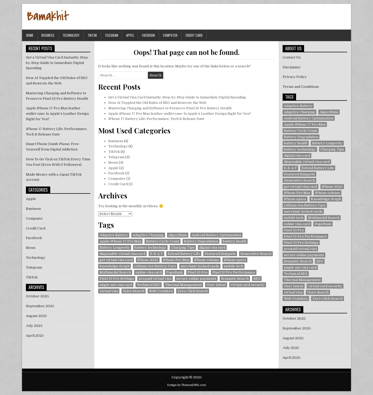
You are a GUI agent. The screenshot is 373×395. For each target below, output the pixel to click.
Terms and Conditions (301, 87)
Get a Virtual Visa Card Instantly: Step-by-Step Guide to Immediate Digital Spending (177, 97)
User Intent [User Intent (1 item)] (216, 285)
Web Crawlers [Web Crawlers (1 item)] (161, 291)
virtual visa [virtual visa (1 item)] (108, 291)
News (113, 162)
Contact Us (292, 57)
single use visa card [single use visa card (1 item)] (115, 285)
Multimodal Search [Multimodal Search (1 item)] (115, 272)
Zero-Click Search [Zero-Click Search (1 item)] (192, 291)
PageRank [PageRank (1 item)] (174, 272)
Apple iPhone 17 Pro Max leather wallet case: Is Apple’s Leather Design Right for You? (179, 114)
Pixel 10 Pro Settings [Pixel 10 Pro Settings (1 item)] (116, 279)
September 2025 (40, 306)
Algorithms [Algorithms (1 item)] (177, 235)
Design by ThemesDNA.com (186, 385)
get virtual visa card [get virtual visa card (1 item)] (116, 260)
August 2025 (36, 316)
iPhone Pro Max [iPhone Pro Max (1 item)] (176, 260)
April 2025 (35, 335)
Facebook (148, 35)
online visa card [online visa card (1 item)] (148, 272)
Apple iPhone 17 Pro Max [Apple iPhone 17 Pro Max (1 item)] (120, 241)
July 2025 (34, 326)
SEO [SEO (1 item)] (256, 279)
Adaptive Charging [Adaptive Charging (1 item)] (148, 235)
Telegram (111, 35)
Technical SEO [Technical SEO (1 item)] (148, 285)
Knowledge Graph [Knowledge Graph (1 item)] (114, 266)
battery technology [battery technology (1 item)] (150, 247)
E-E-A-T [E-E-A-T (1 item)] (156, 254)
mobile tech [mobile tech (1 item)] (233, 266)
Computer (170, 35)
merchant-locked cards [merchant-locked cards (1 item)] (200, 266)
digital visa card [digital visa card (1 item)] (212, 247)
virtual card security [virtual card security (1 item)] (248, 285)
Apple (130, 35)
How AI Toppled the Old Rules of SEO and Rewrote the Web (157, 103)
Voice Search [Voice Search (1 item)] (133, 291)
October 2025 (37, 296)
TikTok (92, 35)
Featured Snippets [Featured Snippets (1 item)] (220, 254)
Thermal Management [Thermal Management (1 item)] (183, 285)
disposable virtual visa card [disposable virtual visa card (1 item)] (122, 254)
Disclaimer (292, 67)
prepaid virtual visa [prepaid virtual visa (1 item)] (155, 279)
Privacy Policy (295, 77)
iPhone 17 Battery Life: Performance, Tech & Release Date (156, 119)
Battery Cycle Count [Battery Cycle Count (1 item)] (162, 241)
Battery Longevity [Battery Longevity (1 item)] (114, 247)
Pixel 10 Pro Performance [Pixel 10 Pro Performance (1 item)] (233, 272)
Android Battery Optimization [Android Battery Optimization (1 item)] (216, 235)
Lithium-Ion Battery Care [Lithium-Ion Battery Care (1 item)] (155, 266)
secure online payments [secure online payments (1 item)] (196, 279)
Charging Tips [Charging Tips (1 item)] (183, 247)
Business (47, 35)
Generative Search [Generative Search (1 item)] (255, 254)
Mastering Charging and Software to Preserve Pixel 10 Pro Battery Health (170, 108)
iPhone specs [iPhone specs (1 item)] (235, 260)
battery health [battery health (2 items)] (234, 241)
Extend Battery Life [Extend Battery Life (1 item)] (184, 254)
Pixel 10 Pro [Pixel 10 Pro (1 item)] (197, 272)
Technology (71, 35)
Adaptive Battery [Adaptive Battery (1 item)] (113, 235)
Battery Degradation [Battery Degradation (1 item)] (201, 241)
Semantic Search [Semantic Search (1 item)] (235, 279)
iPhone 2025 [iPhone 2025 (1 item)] (147, 260)
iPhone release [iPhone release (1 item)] (206, 260)
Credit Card (194, 35)
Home (29, 35)
